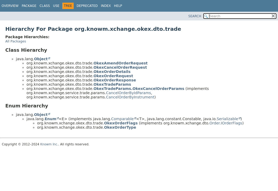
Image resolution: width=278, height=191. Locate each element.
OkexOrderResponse (115, 80)
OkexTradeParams (112, 84)
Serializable (227, 119)
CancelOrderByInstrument (130, 97)
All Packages (15, 41)
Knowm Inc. (49, 144)
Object (40, 59)
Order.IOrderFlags (225, 123)
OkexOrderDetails (112, 72)
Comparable (122, 119)
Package (29, 6)
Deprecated (87, 6)
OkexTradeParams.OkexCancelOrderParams (139, 88)
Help (118, 6)
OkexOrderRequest (113, 76)
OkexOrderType (120, 127)
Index (106, 6)
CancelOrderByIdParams (128, 93)
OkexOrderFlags (121, 123)
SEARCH (194, 16)
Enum (50, 119)
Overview (10, 6)
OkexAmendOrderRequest (121, 63)
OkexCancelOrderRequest (120, 67)
